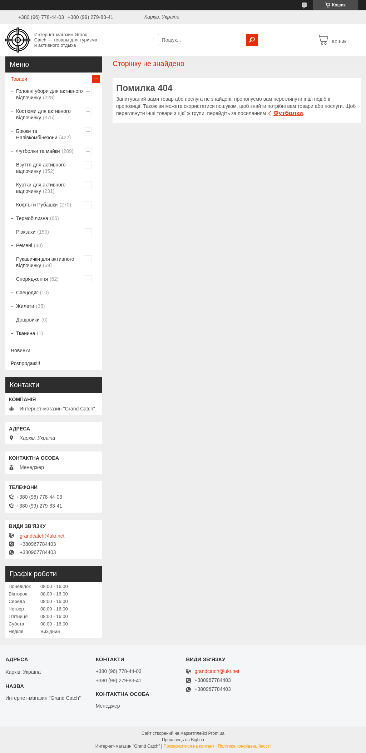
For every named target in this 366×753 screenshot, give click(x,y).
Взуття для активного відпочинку (41, 168)
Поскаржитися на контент (188, 746)
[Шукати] (252, 40)
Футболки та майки (38, 151)
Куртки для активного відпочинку (40, 188)
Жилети (25, 306)
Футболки (288, 113)
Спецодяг (27, 292)
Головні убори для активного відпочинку (49, 94)
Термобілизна (32, 218)
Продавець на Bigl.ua (183, 739)
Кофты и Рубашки (37, 205)
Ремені (24, 245)
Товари (19, 79)
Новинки (20, 350)
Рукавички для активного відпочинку (45, 262)
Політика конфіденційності (244, 746)
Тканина (25, 333)
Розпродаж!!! (25, 363)
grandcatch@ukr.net (42, 536)
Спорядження (32, 279)
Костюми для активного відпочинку (43, 114)
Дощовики (28, 320)
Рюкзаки (25, 232)
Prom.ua (216, 733)
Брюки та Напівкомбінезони (37, 134)
